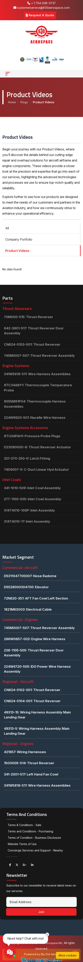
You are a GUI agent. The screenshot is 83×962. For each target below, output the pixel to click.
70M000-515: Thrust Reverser (28, 317)
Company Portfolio (18, 239)
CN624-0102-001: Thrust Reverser (32, 690)
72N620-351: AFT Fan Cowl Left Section (36, 598)
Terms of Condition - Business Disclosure (34, 837)
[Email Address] (41, 902)
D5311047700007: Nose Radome (30, 576)
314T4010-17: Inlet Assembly (27, 521)
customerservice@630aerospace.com (41, 8)
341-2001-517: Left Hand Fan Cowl (31, 774)
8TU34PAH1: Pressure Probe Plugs (32, 436)
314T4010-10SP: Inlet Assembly (29, 510)
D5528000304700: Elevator (26, 587)
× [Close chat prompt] (47, 934)
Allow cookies (67, 955)
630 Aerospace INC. (51, 943)
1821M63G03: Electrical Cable (28, 609)
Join (41, 912)
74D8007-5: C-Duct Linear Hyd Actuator (36, 469)
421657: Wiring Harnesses (25, 752)
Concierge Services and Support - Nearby (35, 850)
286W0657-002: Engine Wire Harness (34, 639)
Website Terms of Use (22, 844)
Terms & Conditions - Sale (24, 825)
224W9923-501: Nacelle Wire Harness (34, 418)
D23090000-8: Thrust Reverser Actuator (37, 447)
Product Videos (17, 251)
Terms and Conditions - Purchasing (30, 831)
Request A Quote (40, 15)
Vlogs (24, 102)
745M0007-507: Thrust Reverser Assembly (39, 356)
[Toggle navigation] (7, 73)
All (7, 228)
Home (12, 102)
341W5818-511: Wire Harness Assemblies (37, 374)
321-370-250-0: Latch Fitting (27, 458)
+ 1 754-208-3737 (41, 3)
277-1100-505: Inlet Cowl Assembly (32, 499)
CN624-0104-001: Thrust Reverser (32, 701)
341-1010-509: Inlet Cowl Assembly (32, 488)
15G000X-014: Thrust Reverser (29, 763)
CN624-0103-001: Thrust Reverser (32, 344)
